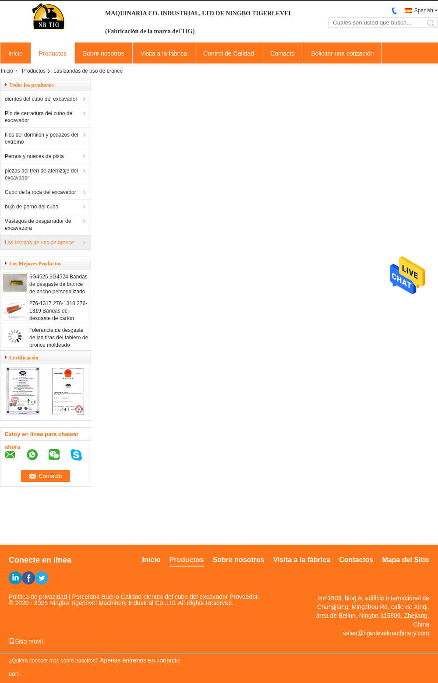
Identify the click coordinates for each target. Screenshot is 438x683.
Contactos (356, 559)
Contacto (282, 53)
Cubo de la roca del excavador (40, 192)
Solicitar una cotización (342, 53)
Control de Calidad (228, 53)
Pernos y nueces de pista (34, 156)
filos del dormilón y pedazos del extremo (41, 138)
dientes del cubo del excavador (41, 99)
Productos (53, 53)
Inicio (15, 53)
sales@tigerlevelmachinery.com (386, 633)
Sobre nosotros (103, 53)
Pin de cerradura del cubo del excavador (39, 116)
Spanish (423, 10)
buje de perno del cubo (31, 207)
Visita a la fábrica (164, 53)
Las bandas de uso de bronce (39, 242)
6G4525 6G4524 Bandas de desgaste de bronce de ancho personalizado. (58, 284)
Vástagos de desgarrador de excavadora (38, 224)
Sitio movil (26, 641)
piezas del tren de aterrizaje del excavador (41, 174)
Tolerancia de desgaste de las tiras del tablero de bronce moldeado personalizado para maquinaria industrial (58, 345)
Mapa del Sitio (405, 559)
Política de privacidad (38, 596)
